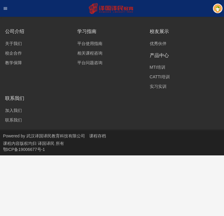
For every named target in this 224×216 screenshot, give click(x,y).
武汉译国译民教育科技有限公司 (55, 136)
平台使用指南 (89, 43)
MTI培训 (157, 67)
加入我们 (13, 110)
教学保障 (13, 62)
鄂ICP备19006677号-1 (24, 149)
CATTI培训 (160, 76)
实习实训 (158, 86)
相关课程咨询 (89, 53)
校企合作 (13, 53)
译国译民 (47, 143)
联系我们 (13, 120)
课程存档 (97, 136)
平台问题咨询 (89, 62)
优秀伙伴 (158, 43)
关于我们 (13, 43)
